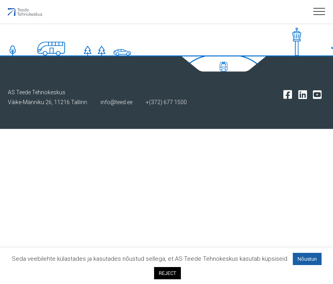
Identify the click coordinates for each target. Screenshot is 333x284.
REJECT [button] (167, 273)
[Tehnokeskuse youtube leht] (319, 94)
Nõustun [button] (307, 259)
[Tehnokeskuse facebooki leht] (289, 94)
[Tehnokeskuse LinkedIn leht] (304, 94)
